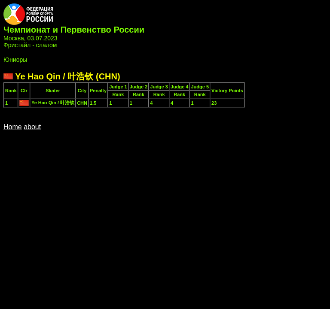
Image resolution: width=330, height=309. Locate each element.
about (32, 126)
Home (12, 126)
